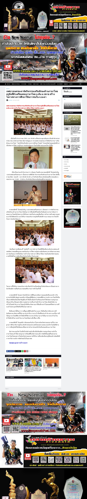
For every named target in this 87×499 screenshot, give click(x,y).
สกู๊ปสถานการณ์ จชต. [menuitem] (16, 84)
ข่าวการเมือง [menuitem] (23, 84)
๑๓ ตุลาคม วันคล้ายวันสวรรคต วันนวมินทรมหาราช (72, 105)
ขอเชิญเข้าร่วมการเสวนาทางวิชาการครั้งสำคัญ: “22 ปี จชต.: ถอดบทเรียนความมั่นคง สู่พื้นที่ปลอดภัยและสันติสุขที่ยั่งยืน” (75, 148)
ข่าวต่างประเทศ (67, 166)
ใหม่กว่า (7, 388)
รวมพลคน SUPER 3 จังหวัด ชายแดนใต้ (51, 367)
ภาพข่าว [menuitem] (70, 84)
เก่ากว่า (59, 388)
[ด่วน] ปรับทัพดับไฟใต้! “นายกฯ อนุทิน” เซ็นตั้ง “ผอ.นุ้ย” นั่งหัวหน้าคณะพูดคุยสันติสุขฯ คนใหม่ (75, 139)
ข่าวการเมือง (66, 159)
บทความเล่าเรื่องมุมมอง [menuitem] (12, 87)
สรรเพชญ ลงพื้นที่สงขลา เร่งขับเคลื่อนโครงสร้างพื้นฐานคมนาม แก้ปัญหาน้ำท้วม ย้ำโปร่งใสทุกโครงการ (14, 369)
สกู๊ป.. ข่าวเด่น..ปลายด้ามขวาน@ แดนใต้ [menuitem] (47, 84)
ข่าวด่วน (65, 164)
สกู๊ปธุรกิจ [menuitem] (66, 84)
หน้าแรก (7, 88)
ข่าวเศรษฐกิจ (66, 170)
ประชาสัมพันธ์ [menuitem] (59, 84)
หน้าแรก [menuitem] (8, 84)
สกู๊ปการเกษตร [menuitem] (36, 84)
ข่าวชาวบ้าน (66, 161)
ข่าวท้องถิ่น (66, 168)
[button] (6, 84)
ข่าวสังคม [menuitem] (30, 84)
